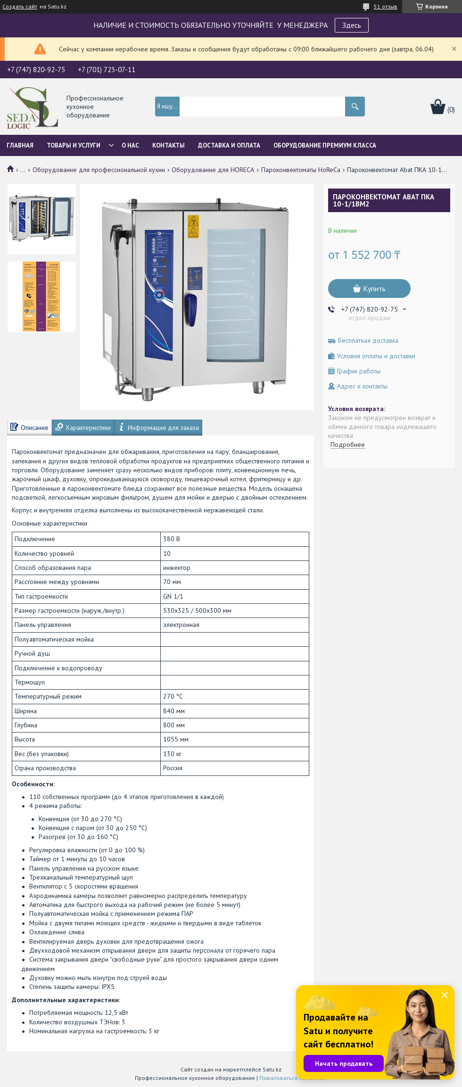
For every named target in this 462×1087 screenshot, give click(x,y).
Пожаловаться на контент (293, 1077)
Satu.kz (272, 1069)
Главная (20, 145)
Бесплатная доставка (368, 341)
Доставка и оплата (229, 145)
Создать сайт (19, 6)
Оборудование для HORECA (213, 169)
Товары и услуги (73, 145)
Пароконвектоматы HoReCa (300, 169)
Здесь (351, 25)
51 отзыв (385, 6)
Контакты (168, 145)
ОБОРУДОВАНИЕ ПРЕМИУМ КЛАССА (324, 145)
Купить (374, 288)
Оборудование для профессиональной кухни (99, 169)
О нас (130, 145)
